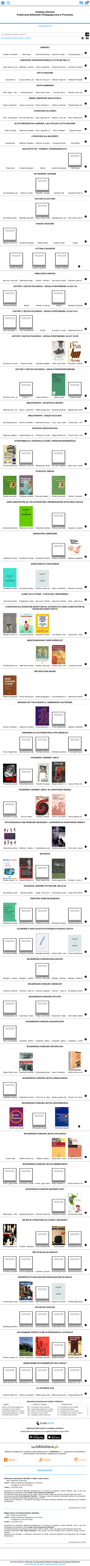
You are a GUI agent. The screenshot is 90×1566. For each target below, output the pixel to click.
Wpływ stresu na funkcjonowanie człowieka (21, 1513)
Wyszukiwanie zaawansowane (12, 38)
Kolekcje (28, 38)
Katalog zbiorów (44, 26)
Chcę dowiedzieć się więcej (34, 1564)
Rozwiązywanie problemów (67, 1409)
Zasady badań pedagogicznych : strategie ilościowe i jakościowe (19, 1413)
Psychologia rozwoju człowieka (10, 1414)
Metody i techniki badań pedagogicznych (13, 1407)
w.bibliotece (55, 1452)
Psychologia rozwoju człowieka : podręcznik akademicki (75, 1413)
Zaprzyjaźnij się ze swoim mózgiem (69, 1411)
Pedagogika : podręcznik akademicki (41, 1414)
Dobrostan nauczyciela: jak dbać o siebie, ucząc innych (26, 1478)
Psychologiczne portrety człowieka (11, 1409)
